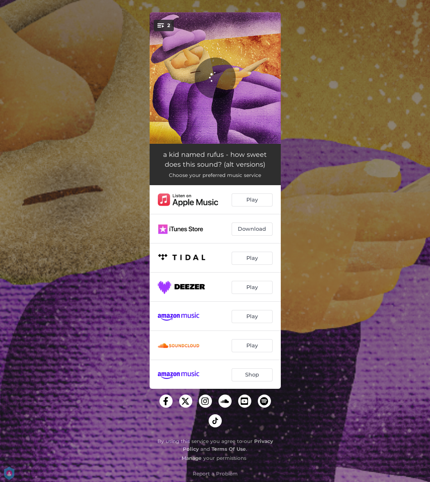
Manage (192, 458)
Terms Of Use (229, 449)
